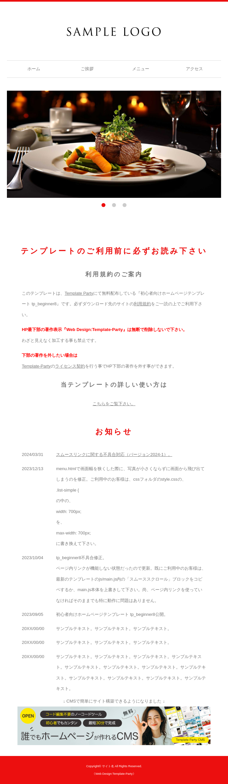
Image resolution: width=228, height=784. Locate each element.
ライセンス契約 (70, 366)
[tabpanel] (114, 144)
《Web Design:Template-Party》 (113, 773)
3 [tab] (125, 205)
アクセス (194, 68)
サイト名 (108, 766)
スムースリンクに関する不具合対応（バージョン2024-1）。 (114, 454)
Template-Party (36, 366)
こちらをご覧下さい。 (114, 403)
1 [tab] (103, 205)
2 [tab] (114, 205)
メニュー (140, 68)
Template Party (79, 293)
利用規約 (142, 303)
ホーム (33, 68)
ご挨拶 (87, 68)
